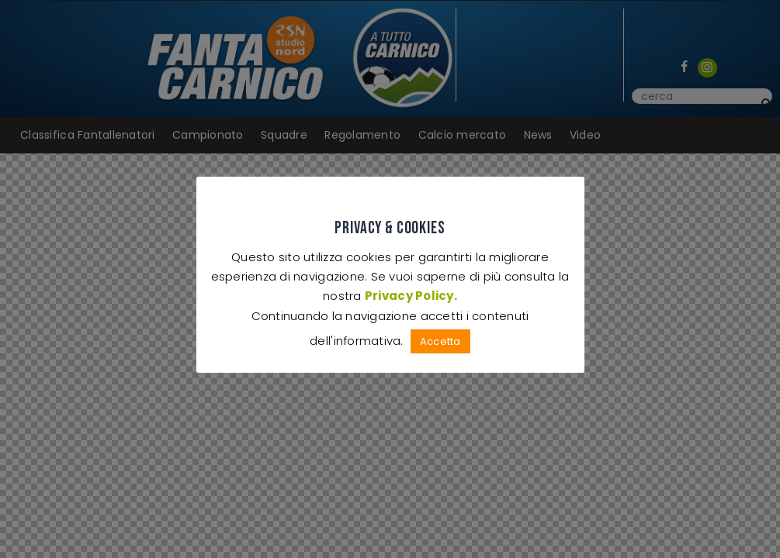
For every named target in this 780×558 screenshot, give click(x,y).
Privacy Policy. (411, 296)
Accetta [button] (440, 341)
